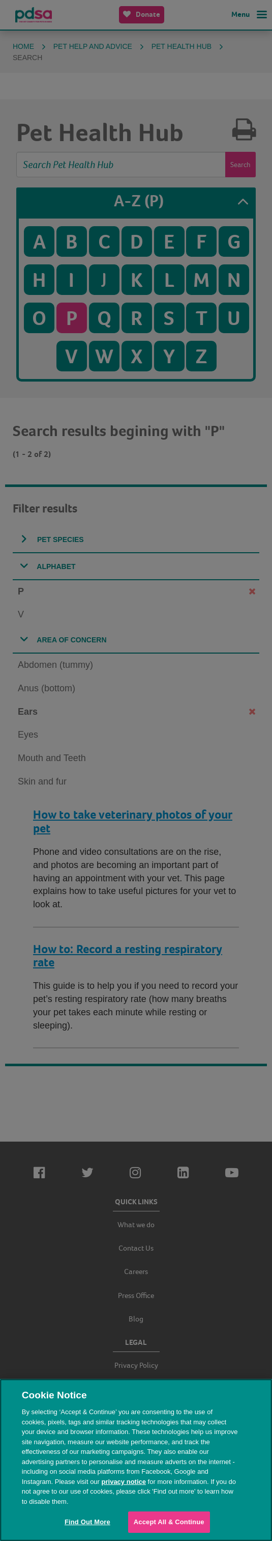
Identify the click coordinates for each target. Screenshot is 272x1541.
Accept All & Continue (169, 1522)
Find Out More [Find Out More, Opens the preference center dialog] (87, 1522)
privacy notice (124, 1481)
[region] (136, 1460)
